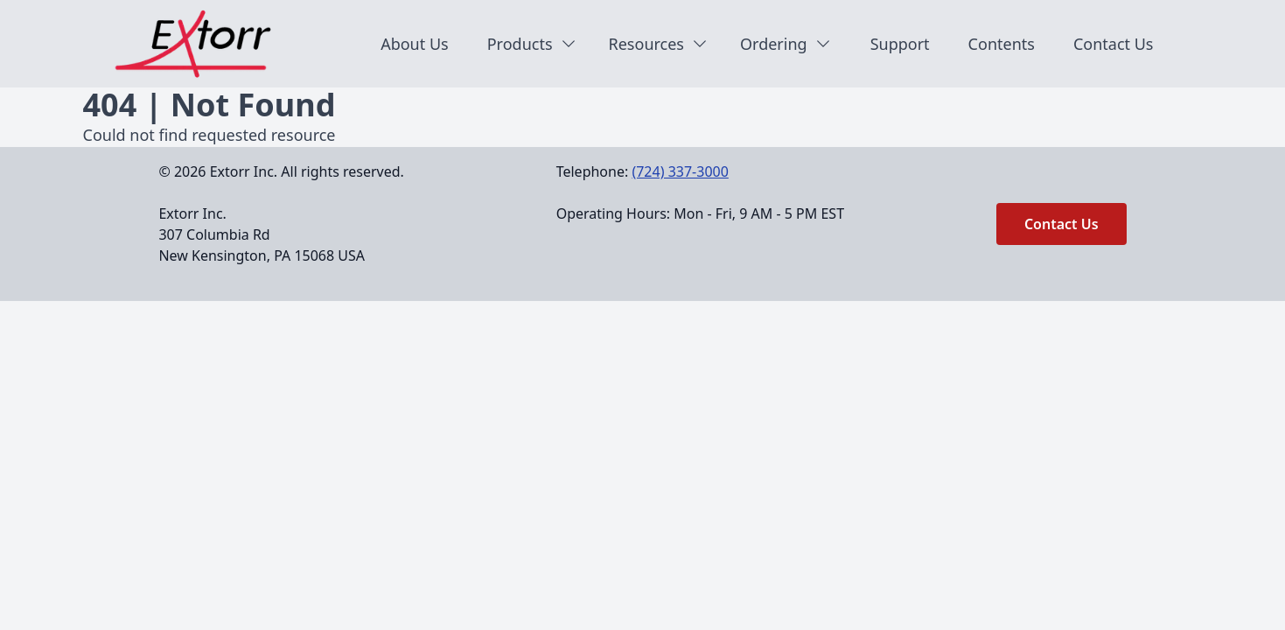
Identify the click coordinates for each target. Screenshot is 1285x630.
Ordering (786, 43)
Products (532, 43)
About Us (415, 43)
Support (900, 43)
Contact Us (1113, 43)
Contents (1001, 43)
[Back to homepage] (202, 44)
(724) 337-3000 (680, 171)
